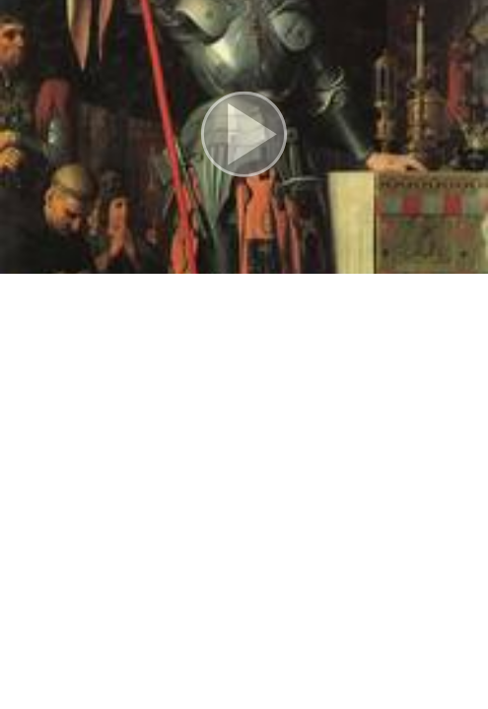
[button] (244, 137)
